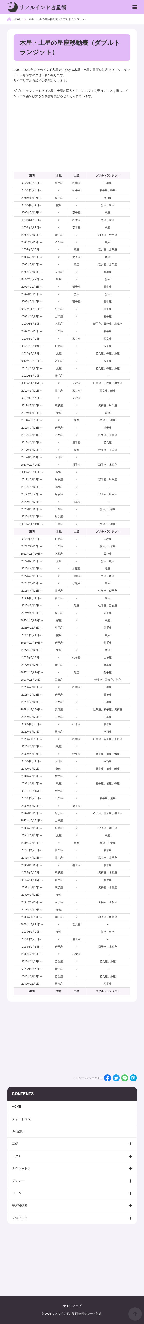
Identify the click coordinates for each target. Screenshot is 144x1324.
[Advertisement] (72, 135)
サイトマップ (72, 1306)
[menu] (135, 7)
